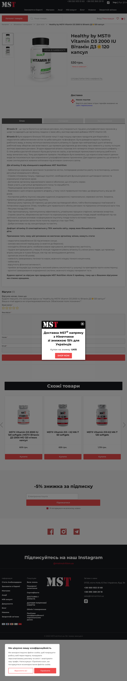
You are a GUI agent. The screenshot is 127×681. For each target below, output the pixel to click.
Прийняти (45, 671)
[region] (32, 660)
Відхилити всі (21, 671)
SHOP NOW (63, 355)
